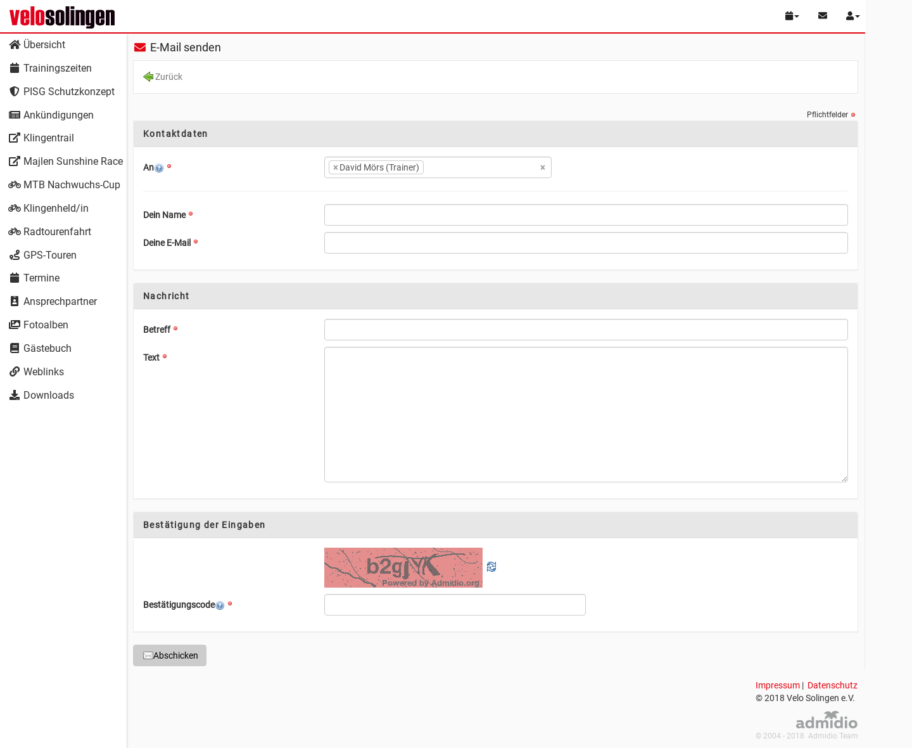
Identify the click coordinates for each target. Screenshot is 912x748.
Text (151, 357)
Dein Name (164, 215)
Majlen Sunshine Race (65, 161)
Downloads (41, 395)
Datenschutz (833, 685)
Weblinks (36, 372)
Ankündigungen (51, 115)
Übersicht (36, 45)
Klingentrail (41, 138)
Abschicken (170, 655)
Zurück (162, 78)
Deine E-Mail (167, 243)
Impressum (778, 685)
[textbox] (446, 167)
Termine (34, 278)
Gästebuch (40, 348)
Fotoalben (38, 325)
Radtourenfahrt (49, 232)
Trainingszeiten (50, 68)
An (153, 167)
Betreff (156, 330)
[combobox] (438, 167)
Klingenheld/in (48, 208)
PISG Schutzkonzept (61, 92)
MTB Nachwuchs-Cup (64, 185)
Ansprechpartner (52, 301)
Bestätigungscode (184, 605)
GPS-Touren (42, 255)
